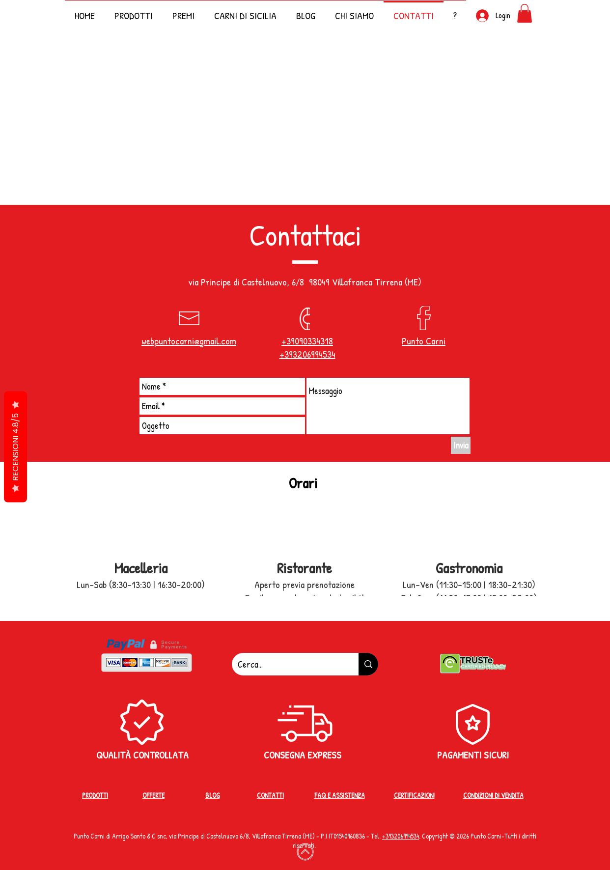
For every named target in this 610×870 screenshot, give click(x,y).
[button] (455, 11)
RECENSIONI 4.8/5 (15, 446)
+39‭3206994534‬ (400, 836)
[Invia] (461, 445)
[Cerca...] (288, 664)
